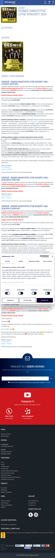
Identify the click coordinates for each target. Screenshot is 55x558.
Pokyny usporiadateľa (6, 505)
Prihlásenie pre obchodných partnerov (11, 477)
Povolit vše (44, 300)
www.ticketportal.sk (33, 121)
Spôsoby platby (5, 436)
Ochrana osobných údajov (7, 473)
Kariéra (3, 464)
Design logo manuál (6, 475)
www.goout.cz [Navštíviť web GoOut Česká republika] (32, 505)
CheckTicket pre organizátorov (9, 524)
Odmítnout (10, 300)
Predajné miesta (5, 466)
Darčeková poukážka (6, 492)
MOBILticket (4, 490)
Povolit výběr (27, 300)
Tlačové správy (5, 503)
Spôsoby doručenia (6, 434)
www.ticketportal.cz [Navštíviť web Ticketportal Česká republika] (33, 501)
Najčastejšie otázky (6, 454)
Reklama (3, 507)
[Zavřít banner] (52, 256)
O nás (2, 462)
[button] (49, 2)
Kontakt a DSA (4, 469)
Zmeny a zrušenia (5, 501)
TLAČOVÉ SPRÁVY (6, 167)
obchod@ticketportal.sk (7, 446)
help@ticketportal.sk (6, 451)
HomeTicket (4, 488)
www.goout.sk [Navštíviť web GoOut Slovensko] (32, 503)
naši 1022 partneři (11, 270)
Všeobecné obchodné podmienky (9, 471)
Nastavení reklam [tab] (34, 261)
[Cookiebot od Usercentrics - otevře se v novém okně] (41, 256)
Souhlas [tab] (7, 261)
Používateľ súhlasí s (30, 382)
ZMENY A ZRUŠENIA (6, 169)
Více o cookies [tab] (47, 261)
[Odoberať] (51, 378)
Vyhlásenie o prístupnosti (7, 479)
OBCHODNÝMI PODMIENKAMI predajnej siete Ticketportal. (32, 382)
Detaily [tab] (21, 261)
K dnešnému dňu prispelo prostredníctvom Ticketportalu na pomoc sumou (30, 532)
